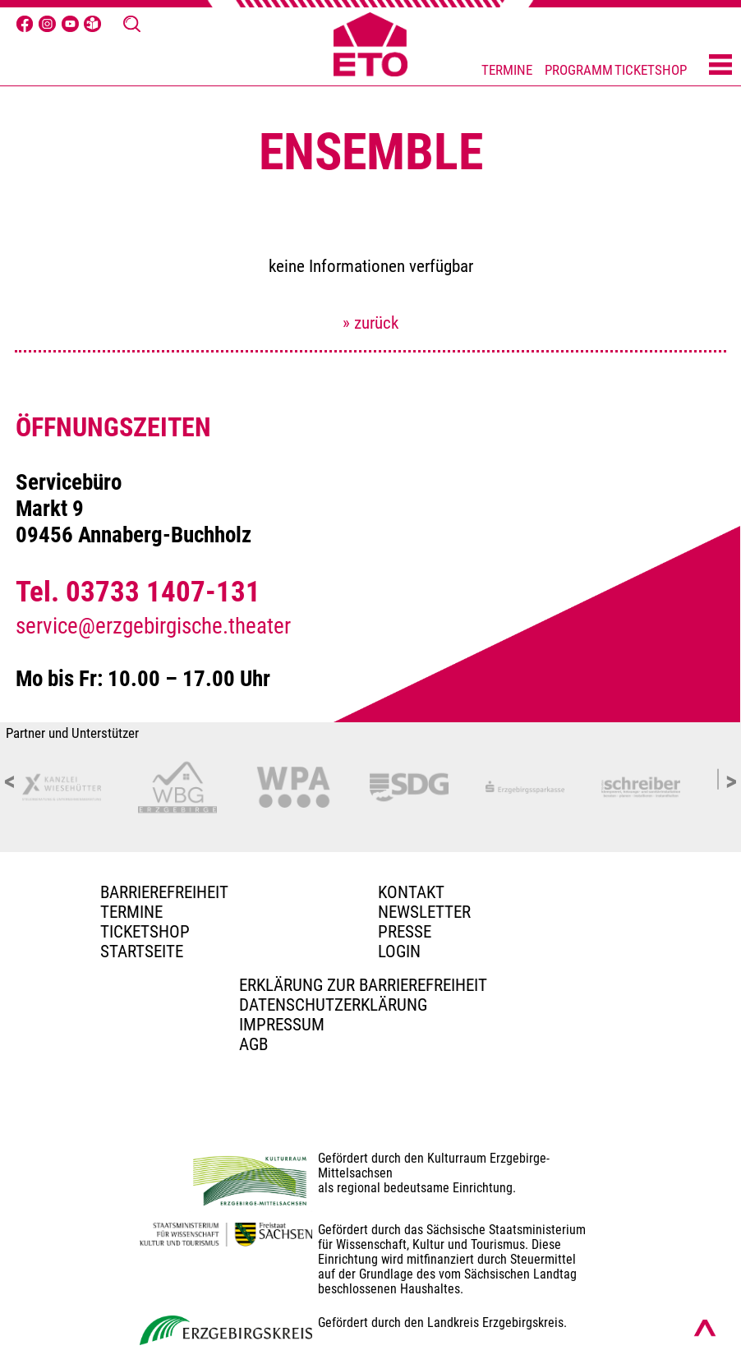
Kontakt (411, 892)
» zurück (370, 323)
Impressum (281, 1025)
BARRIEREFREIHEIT (164, 892)
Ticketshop (145, 932)
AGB (253, 1044)
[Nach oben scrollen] (704, 1327)
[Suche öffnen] (131, 24)
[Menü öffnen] (720, 65)
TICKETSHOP (650, 70)
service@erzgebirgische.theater (153, 626)
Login (399, 951)
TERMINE (506, 70)
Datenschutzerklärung (333, 1005)
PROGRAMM (579, 70)
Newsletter (424, 912)
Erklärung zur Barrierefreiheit (363, 985)
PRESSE (404, 932)
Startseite (141, 951)
